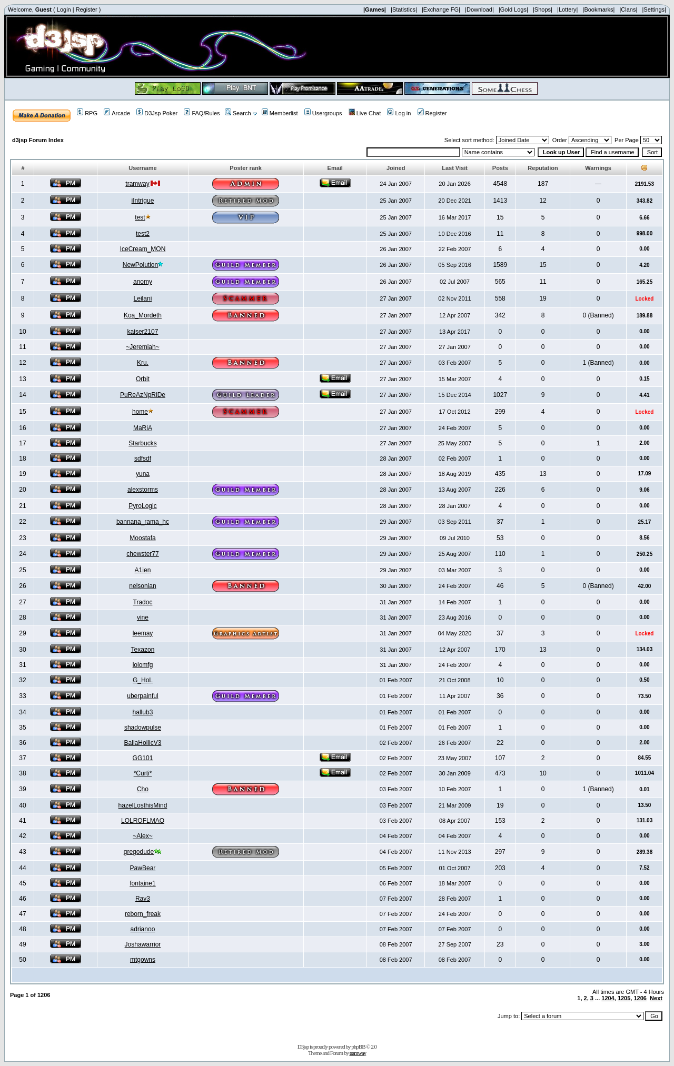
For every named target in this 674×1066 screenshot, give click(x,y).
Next (656, 998)
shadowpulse (142, 727)
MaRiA (142, 428)
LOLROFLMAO (142, 820)
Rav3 (142, 898)
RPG (87, 113)
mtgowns (142, 959)
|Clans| (628, 9)
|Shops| (542, 9)
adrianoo (143, 929)
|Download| (479, 9)
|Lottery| (567, 9)
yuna (143, 473)
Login (64, 9)
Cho (142, 789)
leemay (143, 633)
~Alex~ (142, 836)
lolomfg (143, 665)
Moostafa (142, 538)
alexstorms (142, 489)
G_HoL (143, 680)
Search (238, 113)
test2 (143, 233)
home (140, 411)
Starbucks (142, 443)
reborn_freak (143, 914)
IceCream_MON (143, 249)
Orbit (143, 379)
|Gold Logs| (513, 9)
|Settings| (654, 9)
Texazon (143, 649)
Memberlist (280, 113)
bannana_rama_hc (142, 521)
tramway (137, 183)
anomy (142, 281)
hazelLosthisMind (142, 805)
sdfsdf (142, 458)
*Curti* (143, 773)
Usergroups (323, 113)
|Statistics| (404, 9)
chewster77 (142, 553)
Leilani (143, 298)
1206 (639, 998)
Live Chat (365, 113)
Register (86, 9)
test (140, 217)
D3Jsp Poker (156, 113)
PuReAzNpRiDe (142, 394)
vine (142, 617)
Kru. (142, 362)
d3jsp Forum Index (38, 140)
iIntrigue (143, 200)
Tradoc (143, 602)
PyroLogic (142, 506)
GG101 (143, 758)
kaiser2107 (142, 331)
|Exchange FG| (441, 9)
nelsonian (142, 586)
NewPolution (140, 264)
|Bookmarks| (599, 9)
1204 (607, 998)
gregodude (139, 851)
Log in (399, 113)
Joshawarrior (143, 944)
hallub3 (143, 712)
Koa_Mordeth (143, 315)
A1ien (143, 570)
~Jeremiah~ (142, 347)
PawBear (143, 868)
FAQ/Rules (202, 113)
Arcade (117, 113)
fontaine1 (142, 883)
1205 (624, 998)
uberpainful (142, 696)
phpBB (358, 1046)
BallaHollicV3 (143, 742)
